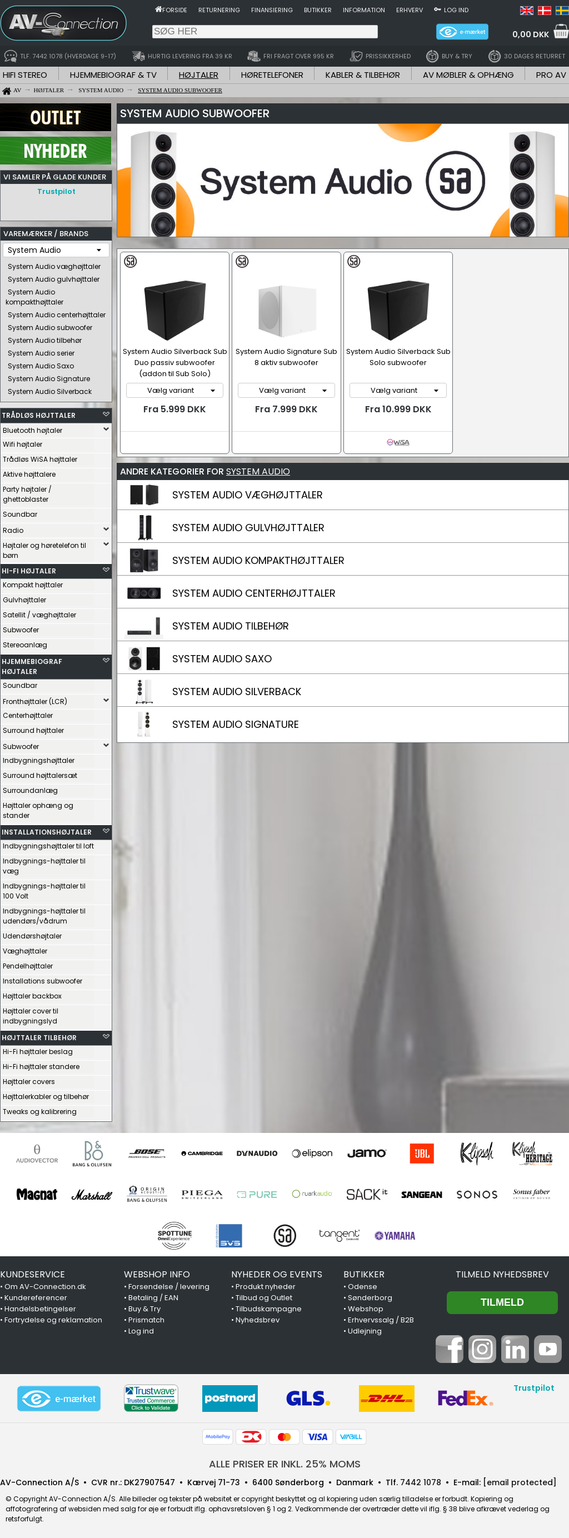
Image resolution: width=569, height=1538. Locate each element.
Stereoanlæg (25, 642)
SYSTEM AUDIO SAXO (222, 659)
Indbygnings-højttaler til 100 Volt (44, 888)
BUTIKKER (364, 1271)
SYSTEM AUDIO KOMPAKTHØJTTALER (258, 560)
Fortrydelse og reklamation (53, 1317)
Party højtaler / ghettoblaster (27, 491)
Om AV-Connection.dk (45, 1284)
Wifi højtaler (22, 441)
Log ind (456, 10)
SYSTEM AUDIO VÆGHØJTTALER (247, 495)
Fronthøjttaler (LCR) (35, 698)
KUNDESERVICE (32, 1271)
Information (364, 10)
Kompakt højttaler (33, 582)
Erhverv (409, 10)
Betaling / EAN (153, 1295)
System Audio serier (41, 350)
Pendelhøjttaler (28, 963)
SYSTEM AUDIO (258, 471)
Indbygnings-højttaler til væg (44, 863)
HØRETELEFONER (272, 75)
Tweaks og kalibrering (40, 1108)
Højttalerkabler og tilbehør (46, 1093)
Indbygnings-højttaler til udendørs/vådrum (44, 913)
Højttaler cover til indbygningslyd (30, 1013)
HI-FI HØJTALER (29, 568)
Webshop (365, 1306)
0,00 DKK (530, 34)
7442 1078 (420, 1479)
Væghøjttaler (25, 948)
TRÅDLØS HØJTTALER (39, 412)
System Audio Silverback (50, 388)
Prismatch (146, 1317)
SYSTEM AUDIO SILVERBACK (236, 691)
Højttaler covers (29, 1078)
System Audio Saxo (41, 363)
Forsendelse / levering (168, 1284)
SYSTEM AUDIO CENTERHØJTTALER (254, 593)
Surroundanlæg (30, 787)
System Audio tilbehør (45, 337)
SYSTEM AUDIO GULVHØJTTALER (248, 528)
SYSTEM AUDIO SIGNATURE (235, 724)
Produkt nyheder (266, 1284)
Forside (174, 10)
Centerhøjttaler (28, 712)
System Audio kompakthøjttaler (34, 294)
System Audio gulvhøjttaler (53, 276)
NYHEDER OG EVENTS (276, 1271)
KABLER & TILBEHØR (363, 75)
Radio (13, 527)
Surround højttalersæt (40, 772)
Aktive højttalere (29, 471)
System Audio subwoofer (50, 324)
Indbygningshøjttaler (38, 757)
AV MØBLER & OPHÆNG (468, 75)
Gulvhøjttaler (24, 597)
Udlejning (365, 1328)
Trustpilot (56, 191)
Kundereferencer (35, 1295)
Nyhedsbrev (257, 1317)
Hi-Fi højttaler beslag (38, 1048)
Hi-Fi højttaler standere (41, 1063)
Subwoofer (21, 627)
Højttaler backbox (32, 993)
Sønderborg (370, 1295)
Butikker (318, 10)
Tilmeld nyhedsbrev (502, 1271)
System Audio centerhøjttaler (57, 312)
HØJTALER (198, 75)
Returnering (219, 10)
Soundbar (20, 511)
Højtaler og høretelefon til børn (44, 547)
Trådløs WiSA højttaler (40, 456)
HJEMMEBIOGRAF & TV (113, 75)
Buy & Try (144, 1306)
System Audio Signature (49, 376)
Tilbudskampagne (269, 1306)
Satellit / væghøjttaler (39, 612)
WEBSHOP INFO (157, 1271)
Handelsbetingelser (40, 1306)
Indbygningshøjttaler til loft (48, 843)
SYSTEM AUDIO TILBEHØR (230, 626)
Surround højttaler (33, 727)
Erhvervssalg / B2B (381, 1317)
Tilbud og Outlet (264, 1295)
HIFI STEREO (25, 75)
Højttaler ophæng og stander (38, 807)
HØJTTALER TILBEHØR (39, 1035)
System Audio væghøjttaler (54, 263)
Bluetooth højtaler (32, 427)
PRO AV (551, 75)
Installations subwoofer (42, 978)
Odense (362, 1284)
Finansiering (272, 10)
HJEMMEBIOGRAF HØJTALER (32, 663)
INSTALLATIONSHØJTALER (47, 829)
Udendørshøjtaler (32, 933)
